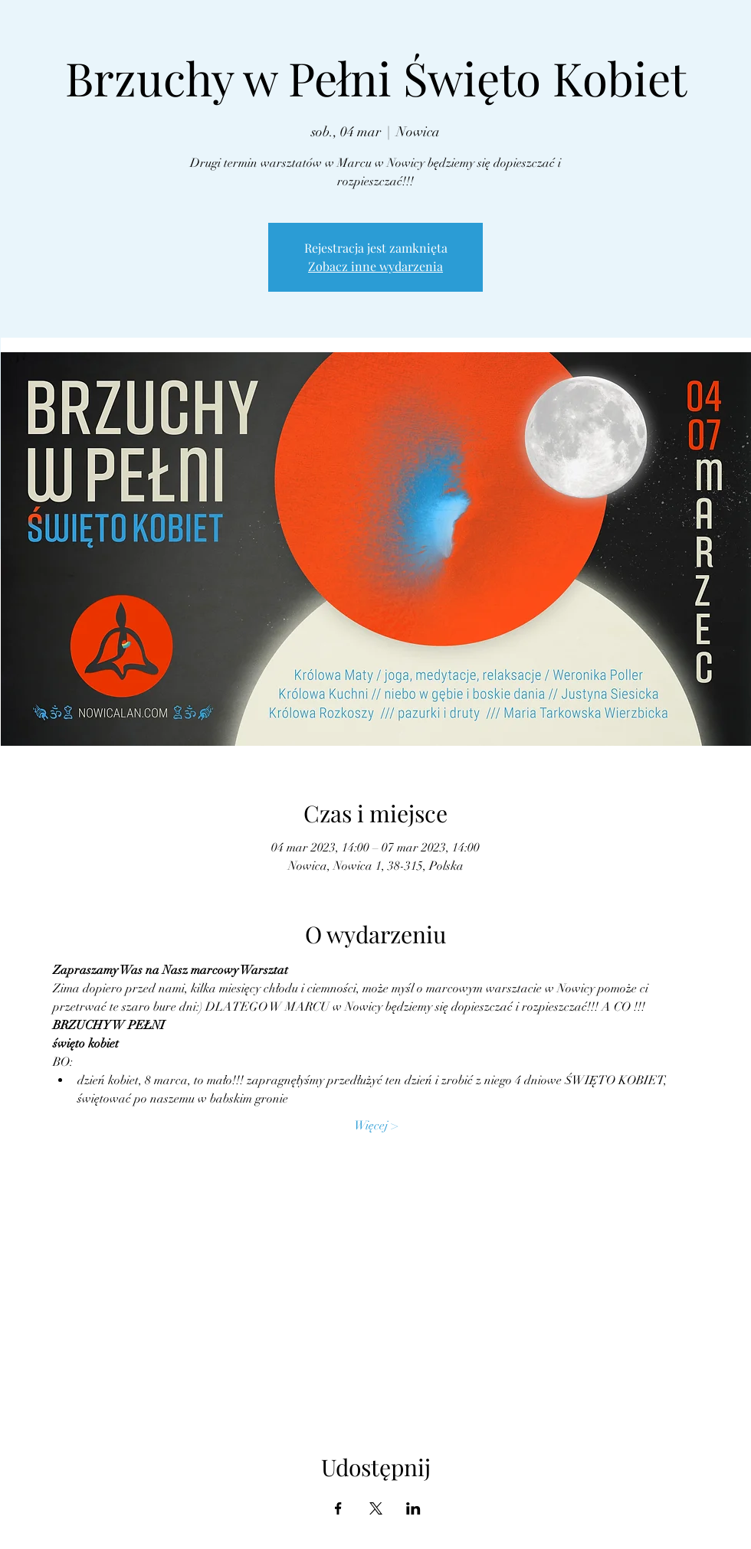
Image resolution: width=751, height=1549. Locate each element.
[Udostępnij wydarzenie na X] (376, 1508)
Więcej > (376, 1125)
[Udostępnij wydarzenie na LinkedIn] (413, 1508)
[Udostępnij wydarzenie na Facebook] (338, 1508)
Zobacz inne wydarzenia (375, 266)
